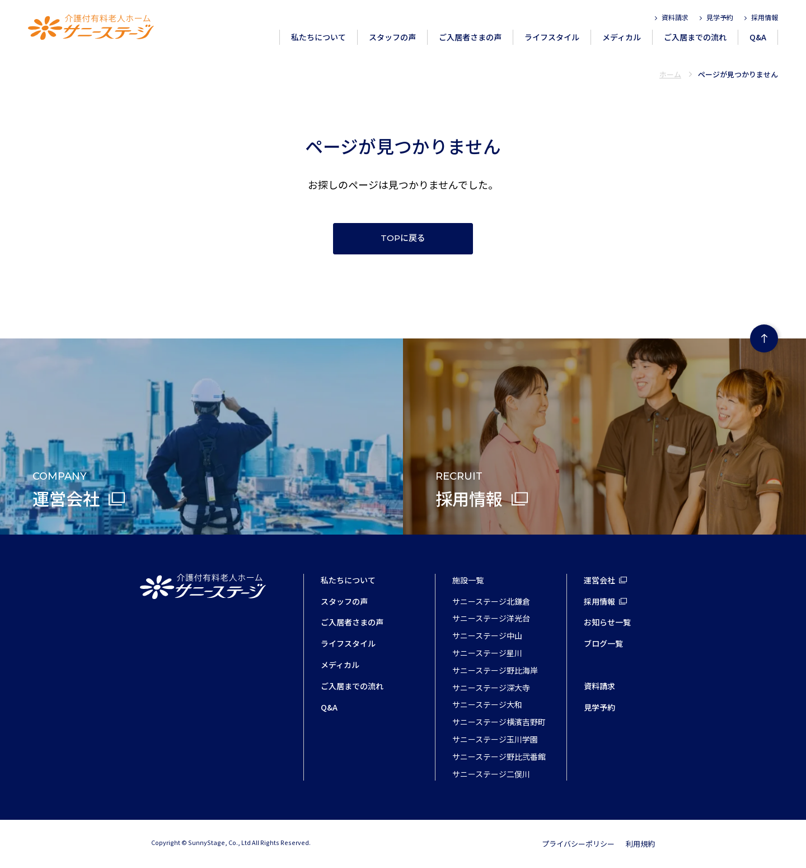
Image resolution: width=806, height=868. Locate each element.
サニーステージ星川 (487, 652)
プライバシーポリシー (578, 843)
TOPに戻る (403, 238)
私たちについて (318, 37)
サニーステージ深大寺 (491, 687)
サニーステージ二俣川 (491, 773)
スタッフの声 (392, 37)
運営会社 (599, 580)
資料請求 (675, 17)
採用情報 (764, 17)
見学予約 (719, 17)
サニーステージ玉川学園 (495, 739)
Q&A (757, 37)
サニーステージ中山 (487, 635)
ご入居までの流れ (695, 37)
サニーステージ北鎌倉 (491, 601)
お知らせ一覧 (607, 622)
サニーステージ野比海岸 (495, 670)
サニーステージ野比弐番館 (499, 756)
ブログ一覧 (603, 643)
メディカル (621, 37)
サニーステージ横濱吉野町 (499, 721)
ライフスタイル (551, 37)
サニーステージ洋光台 (491, 618)
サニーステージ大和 (487, 704)
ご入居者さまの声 (470, 37)
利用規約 (640, 843)
